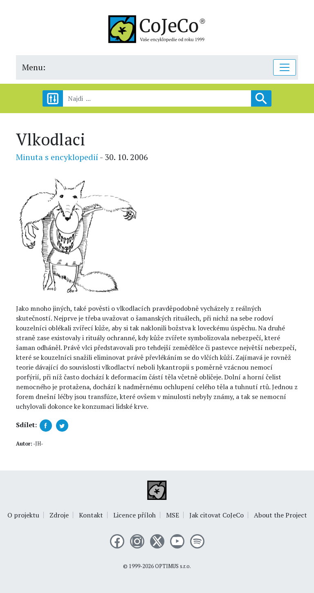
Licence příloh (134, 515)
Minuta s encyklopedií (57, 157)
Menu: (33, 67)
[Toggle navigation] (284, 67)
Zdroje (59, 515)
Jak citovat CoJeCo (216, 515)
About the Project (280, 515)
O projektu (23, 515)
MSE (172, 515)
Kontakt (91, 515)
